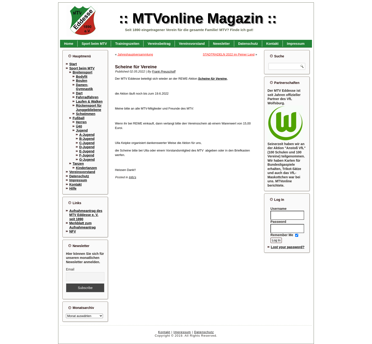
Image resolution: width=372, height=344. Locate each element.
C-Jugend (87, 143)
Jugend (82, 130)
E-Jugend (86, 151)
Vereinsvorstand (192, 44)
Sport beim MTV (94, 44)
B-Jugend (87, 139)
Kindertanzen (86, 168)
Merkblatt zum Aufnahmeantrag (82, 225)
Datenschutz (248, 44)
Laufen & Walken (89, 101)
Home (68, 44)
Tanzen (78, 163)
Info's (132, 177)
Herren (81, 122)
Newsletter (221, 44)
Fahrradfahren (87, 97)
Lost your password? (288, 247)
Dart (79, 93)
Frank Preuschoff (164, 71)
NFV (72, 231)
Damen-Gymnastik (84, 87)
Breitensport (82, 72)
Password (278, 222)
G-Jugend (87, 159)
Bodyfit (81, 76)
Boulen (81, 81)
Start (73, 64)
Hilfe (72, 188)
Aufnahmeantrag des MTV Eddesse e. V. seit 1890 (85, 215)
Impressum (296, 44)
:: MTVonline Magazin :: (198, 18)
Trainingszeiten (127, 44)
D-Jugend (87, 147)
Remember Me (281, 235)
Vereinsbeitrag (159, 44)
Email (70, 269)
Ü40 (79, 126)
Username (278, 209)
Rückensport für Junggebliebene (89, 108)
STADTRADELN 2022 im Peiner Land (229, 54)
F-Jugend (86, 155)
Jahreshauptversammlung (135, 54)
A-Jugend (87, 135)
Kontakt (272, 44)
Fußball (78, 118)
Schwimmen (85, 114)
